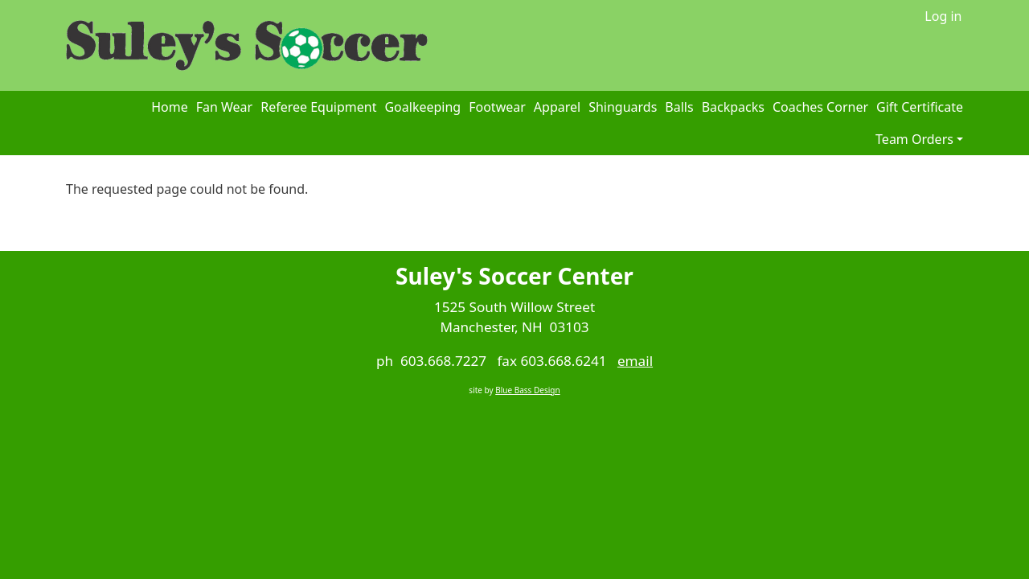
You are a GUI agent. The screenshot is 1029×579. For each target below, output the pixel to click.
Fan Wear (224, 107)
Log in (942, 16)
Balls (679, 107)
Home (169, 107)
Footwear (497, 107)
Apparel (557, 107)
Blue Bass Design (527, 390)
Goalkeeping (422, 107)
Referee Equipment (318, 107)
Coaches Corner (820, 107)
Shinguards (622, 107)
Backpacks (733, 107)
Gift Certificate (919, 107)
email (635, 360)
